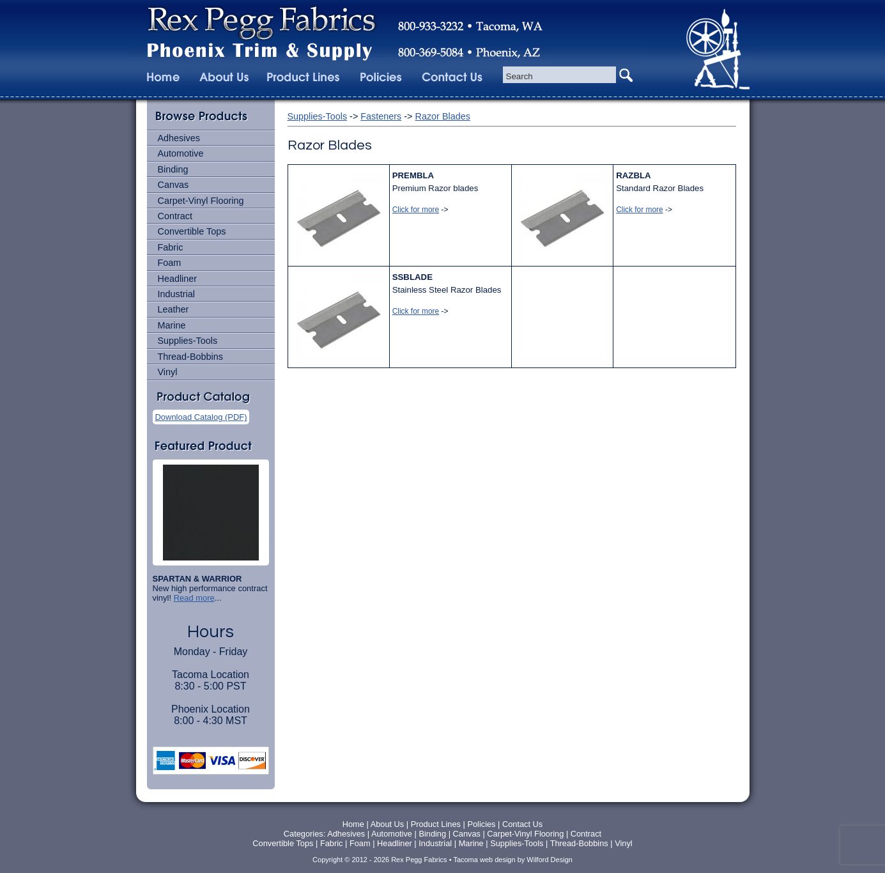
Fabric (170, 247)
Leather (173, 309)
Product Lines (436, 824)
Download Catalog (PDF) (201, 417)
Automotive (181, 153)
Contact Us (522, 824)
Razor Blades (442, 116)
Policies (482, 824)
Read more (194, 598)
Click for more (415, 209)
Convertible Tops (192, 231)
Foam (169, 263)
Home (353, 824)
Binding (173, 169)
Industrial (176, 294)
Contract (175, 216)
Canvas (173, 185)
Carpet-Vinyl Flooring (201, 201)
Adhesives (179, 138)
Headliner (177, 279)
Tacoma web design (484, 859)
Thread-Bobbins (190, 357)
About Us (387, 824)
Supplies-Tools (188, 341)
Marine (172, 325)
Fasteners (380, 116)
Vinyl (168, 372)
